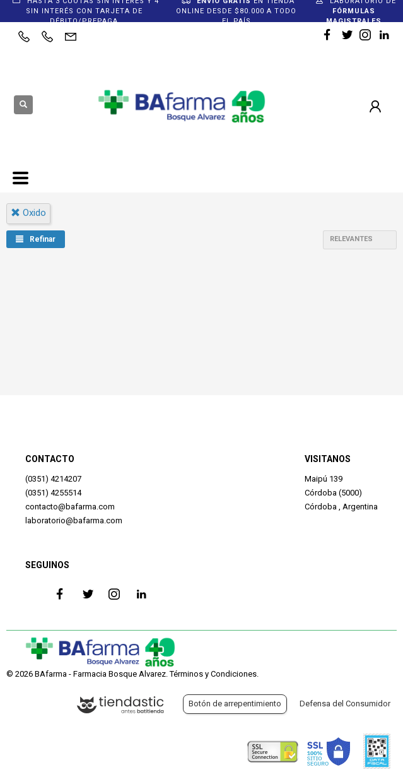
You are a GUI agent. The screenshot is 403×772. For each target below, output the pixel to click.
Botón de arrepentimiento (235, 703)
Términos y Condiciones (213, 674)
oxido (28, 212)
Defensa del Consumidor (345, 703)
